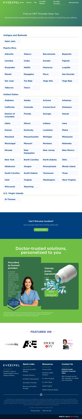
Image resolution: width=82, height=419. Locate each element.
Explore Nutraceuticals (51, 293)
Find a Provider (41, 230)
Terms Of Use (46, 411)
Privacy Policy (46, 369)
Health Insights (47, 386)
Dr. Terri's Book (47, 382)
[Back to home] (11, 2)
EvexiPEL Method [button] (42, 2)
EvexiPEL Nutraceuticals (31, 379)
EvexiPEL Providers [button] (56, 2)
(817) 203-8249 (67, 380)
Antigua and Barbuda (15, 35)
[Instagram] (41, 394)
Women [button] (29, 2)
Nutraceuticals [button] (74, 2)
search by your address (67, 17)
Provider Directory (29, 375)
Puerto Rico (9, 47)
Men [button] (35, 2)
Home (22, 2)
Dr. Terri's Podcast (48, 378)
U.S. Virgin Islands (13, 193)
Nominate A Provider (30, 383)
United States (10, 94)
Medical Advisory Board (50, 390)
